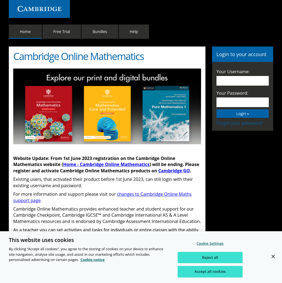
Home (25, 31)
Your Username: (233, 72)
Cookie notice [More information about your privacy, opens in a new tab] (92, 259)
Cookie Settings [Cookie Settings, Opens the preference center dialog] (210, 243)
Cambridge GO (174, 171)
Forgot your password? (239, 123)
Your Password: (232, 93)
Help (134, 31)
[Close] (273, 257)
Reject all (210, 257)
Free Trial (61, 31)
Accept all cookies (210, 271)
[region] (141, 257)
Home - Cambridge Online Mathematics (106, 164)
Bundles (100, 31)
